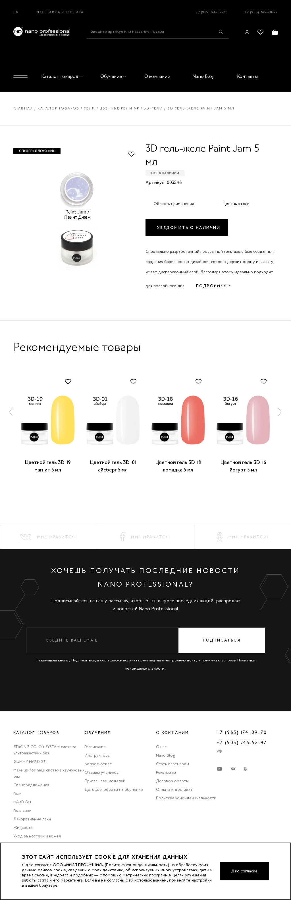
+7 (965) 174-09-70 (212, 12)
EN (16, 12)
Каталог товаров (60, 76)
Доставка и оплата (60, 12)
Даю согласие (244, 871)
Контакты (247, 76)
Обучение (112, 76)
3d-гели (153, 108)
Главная (23, 108)
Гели (89, 108)
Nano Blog (203, 76)
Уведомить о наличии (189, 227)
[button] (11, 411)
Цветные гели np (119, 108)
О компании (157, 76)
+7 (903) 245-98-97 (261, 12)
